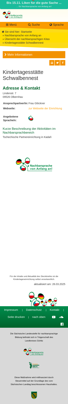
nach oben (39, 316)
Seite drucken (16, 316)
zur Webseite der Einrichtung (45, 108)
